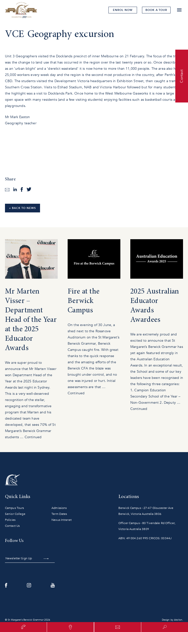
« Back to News (22, 208)
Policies (10, 520)
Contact (181, 76)
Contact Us (12, 526)
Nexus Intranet (61, 520)
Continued (33, 437)
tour (156, 10)
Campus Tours (14, 508)
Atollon (178, 620)
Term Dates (59, 514)
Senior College (15, 514)
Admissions (59, 508)
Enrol (122, 10)
